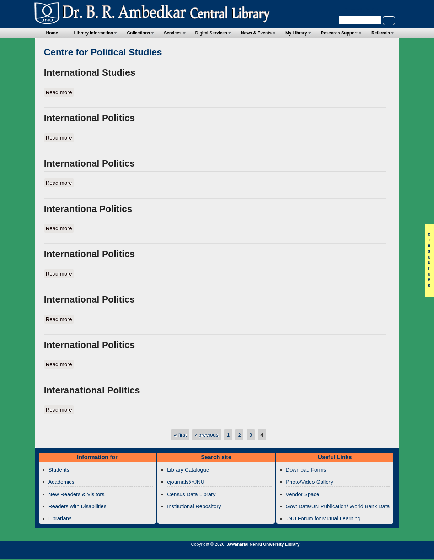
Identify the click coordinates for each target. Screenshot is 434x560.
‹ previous (207, 435)
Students (58, 470)
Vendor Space (302, 494)
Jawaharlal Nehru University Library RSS (346, 553)
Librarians (60, 518)
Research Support (339, 33)
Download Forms (306, 470)
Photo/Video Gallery (309, 482)
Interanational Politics (92, 390)
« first (180, 435)
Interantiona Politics (88, 208)
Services (172, 33)
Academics (61, 482)
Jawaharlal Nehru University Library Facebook (394, 553)
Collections (138, 33)
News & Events (256, 33)
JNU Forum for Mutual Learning (323, 518)
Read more (60, 91)
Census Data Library (191, 494)
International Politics (89, 118)
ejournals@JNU (185, 482)
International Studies (89, 72)
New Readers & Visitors (76, 494)
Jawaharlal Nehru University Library (263, 544)
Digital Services (211, 33)
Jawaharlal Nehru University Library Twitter (382, 553)
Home (52, 33)
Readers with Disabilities (77, 506)
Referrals (380, 33)
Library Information (93, 33)
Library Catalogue (188, 470)
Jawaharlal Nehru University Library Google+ (370, 553)
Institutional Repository (194, 506)
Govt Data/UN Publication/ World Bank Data (338, 506)
